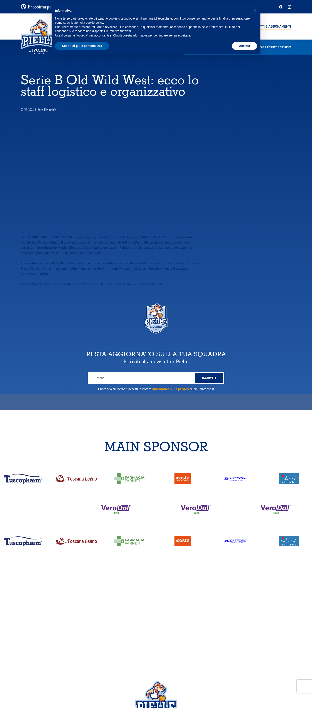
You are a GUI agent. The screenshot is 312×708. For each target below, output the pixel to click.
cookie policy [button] (94, 22)
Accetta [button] (244, 46)
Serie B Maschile (47, 110)
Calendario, (272, 47)
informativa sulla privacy (170, 389)
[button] (254, 10)
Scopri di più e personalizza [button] (82, 46)
